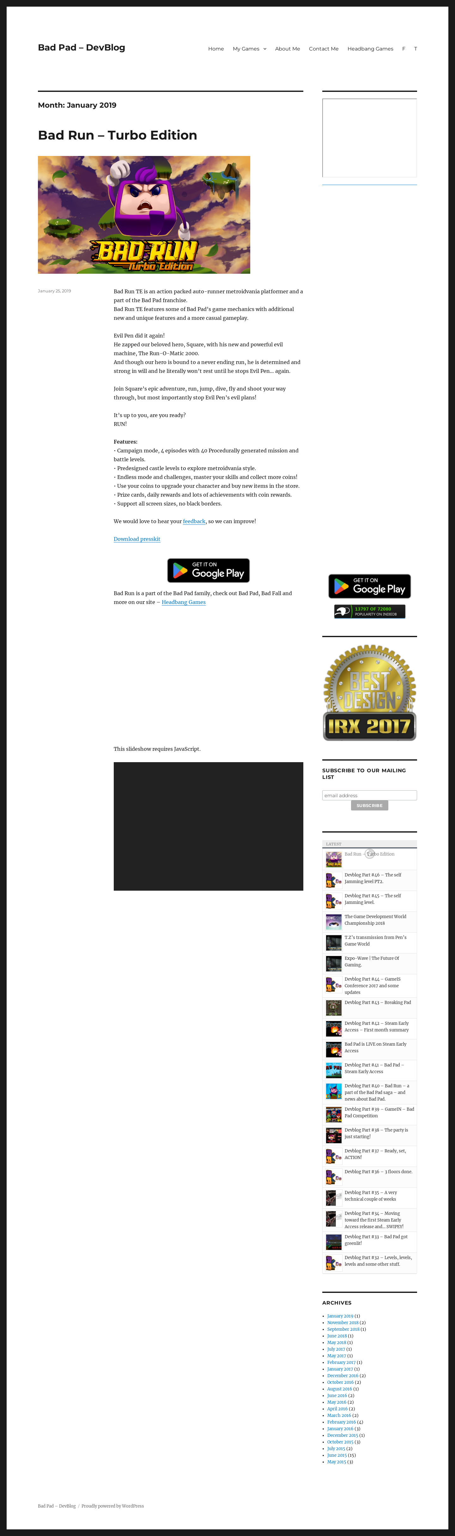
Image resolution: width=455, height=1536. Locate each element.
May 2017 (336, 1356)
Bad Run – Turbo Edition (117, 135)
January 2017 (340, 1369)
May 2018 (336, 1342)
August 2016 (339, 1389)
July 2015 (336, 1448)
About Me (287, 49)
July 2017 (336, 1349)
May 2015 (336, 1462)
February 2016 (341, 1422)
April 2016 (337, 1409)
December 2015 (342, 1435)
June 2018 (337, 1336)
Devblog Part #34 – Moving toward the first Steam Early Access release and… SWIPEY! (374, 1220)
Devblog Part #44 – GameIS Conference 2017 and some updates (373, 986)
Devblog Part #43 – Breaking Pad (378, 1002)
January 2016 (340, 1428)
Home (216, 49)
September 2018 (343, 1329)
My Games (246, 49)
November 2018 (343, 1322)
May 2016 (337, 1402)
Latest (334, 844)
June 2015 (337, 1455)
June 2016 (337, 1395)
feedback (194, 521)
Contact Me (324, 49)
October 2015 (340, 1442)
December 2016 (343, 1375)
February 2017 (341, 1362)
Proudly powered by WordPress (113, 1506)
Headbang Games (370, 49)
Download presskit (137, 539)
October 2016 (340, 1382)
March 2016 (339, 1415)
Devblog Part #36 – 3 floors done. (378, 1171)
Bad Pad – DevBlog (81, 47)
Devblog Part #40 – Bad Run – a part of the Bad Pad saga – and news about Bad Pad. (377, 1092)
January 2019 (340, 1316)
